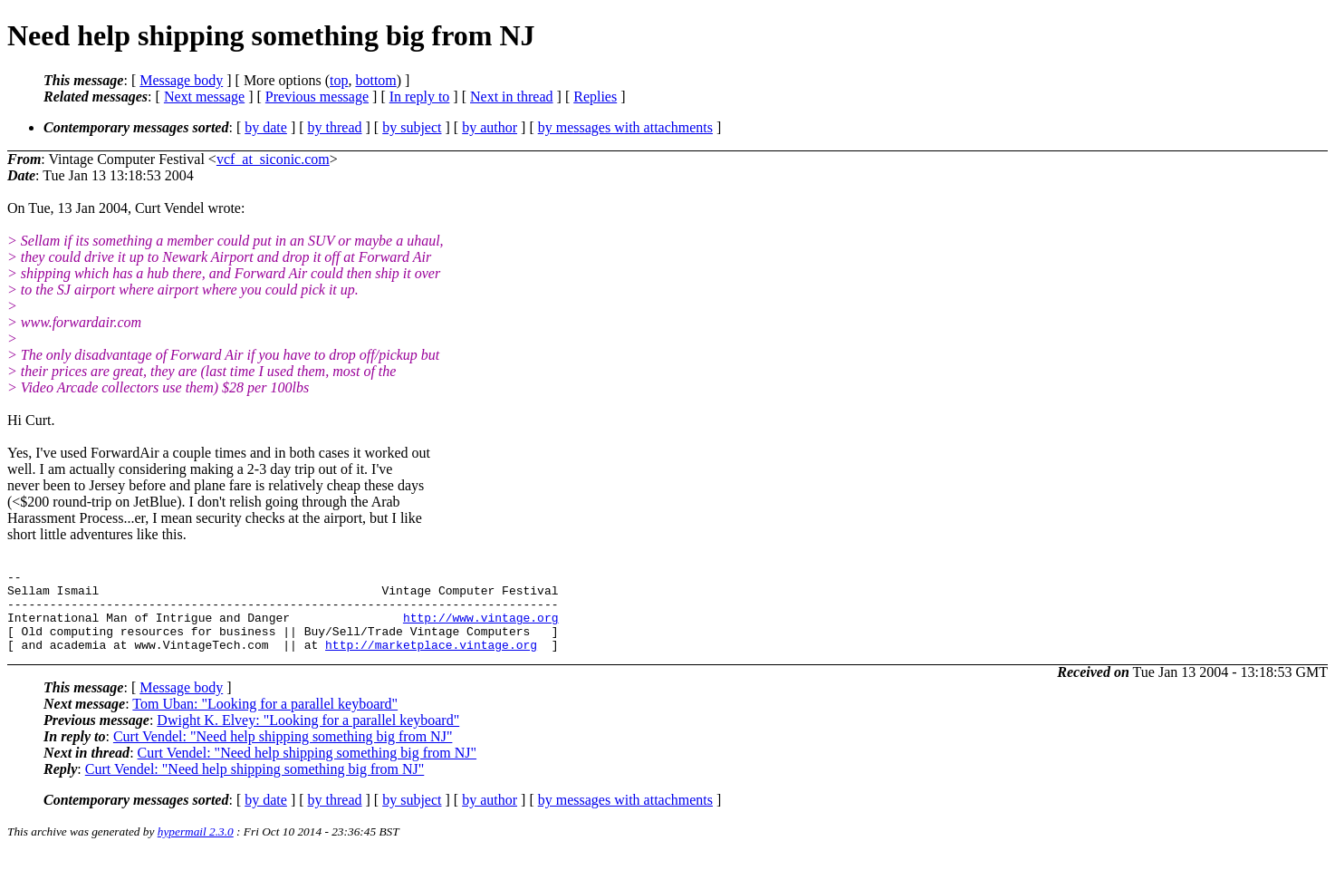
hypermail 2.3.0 (196, 848)
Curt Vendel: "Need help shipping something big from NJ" (283, 752)
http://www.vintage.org (481, 628)
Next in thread (511, 96)
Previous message (317, 96)
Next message (204, 96)
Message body (181, 80)
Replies (595, 96)
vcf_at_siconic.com (273, 159)
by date (266, 127)
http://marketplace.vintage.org (431, 660)
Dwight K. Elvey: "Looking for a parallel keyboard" (308, 736)
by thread (335, 127)
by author (489, 127)
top (339, 80)
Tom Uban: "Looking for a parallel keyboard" (265, 720)
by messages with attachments (625, 127)
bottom (375, 80)
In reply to (419, 96)
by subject (411, 127)
